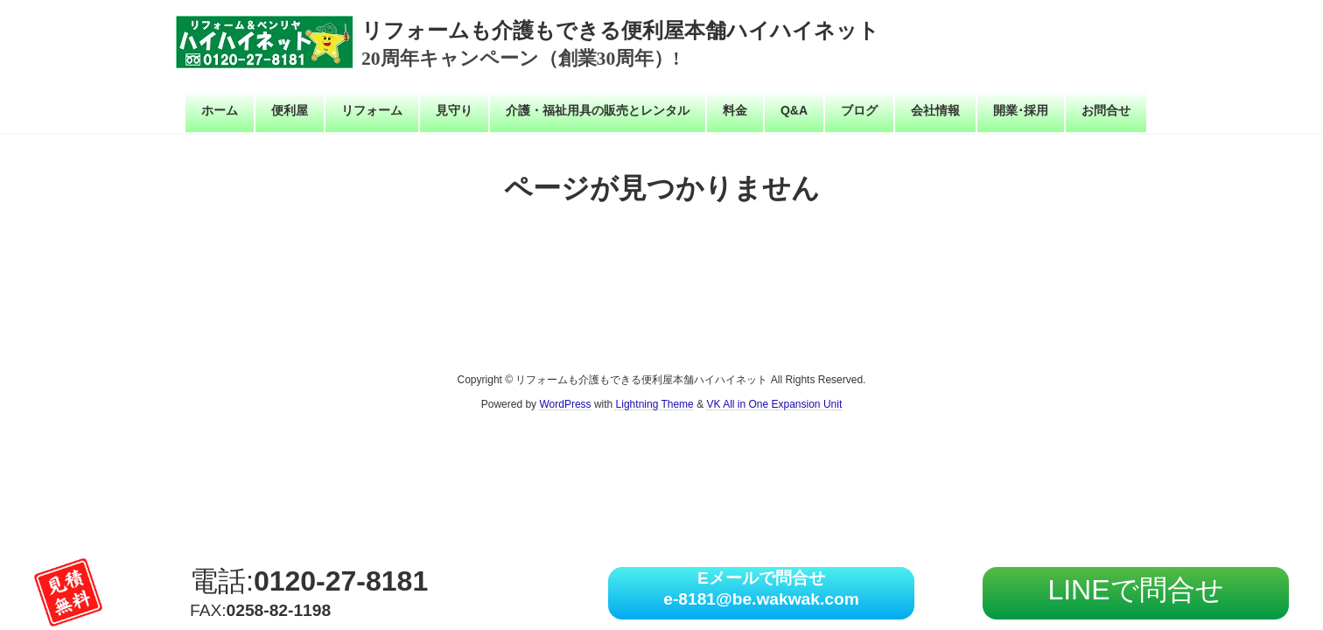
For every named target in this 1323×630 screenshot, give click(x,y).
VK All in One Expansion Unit (774, 404)
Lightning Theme (655, 404)
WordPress (565, 404)
